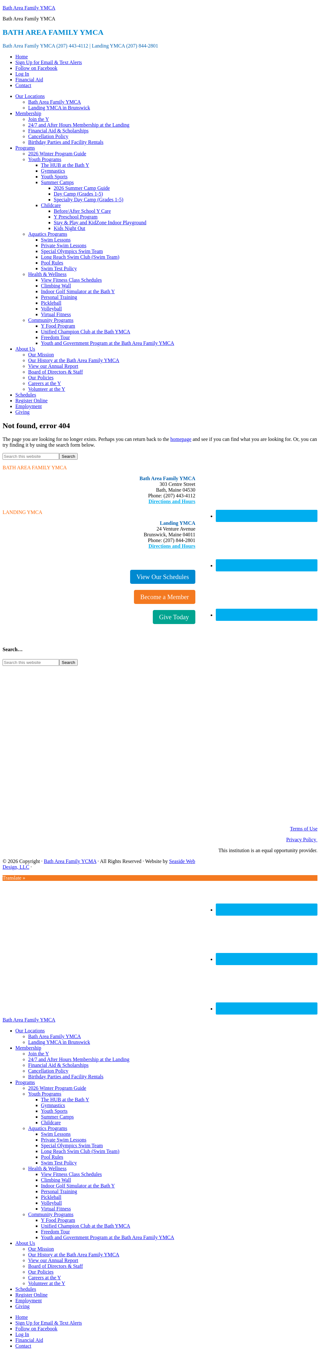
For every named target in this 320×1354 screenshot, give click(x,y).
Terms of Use (303, 828)
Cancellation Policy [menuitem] (48, 1071)
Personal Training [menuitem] (59, 1191)
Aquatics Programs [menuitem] (47, 1128)
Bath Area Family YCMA (70, 861)
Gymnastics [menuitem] (53, 1105)
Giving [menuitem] (22, 1306)
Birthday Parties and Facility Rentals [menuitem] (66, 1076)
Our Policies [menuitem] (41, 1272)
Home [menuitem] (21, 1317)
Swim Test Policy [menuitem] (59, 1162)
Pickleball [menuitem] (51, 1197)
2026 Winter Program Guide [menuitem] (57, 1088)
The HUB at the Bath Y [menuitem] (65, 1099)
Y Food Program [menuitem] (58, 1220)
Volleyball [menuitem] (51, 1203)
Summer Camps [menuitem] (57, 1117)
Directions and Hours (172, 501)
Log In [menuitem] (22, 1334)
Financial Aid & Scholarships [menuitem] (58, 1065)
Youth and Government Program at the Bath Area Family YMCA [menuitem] (107, 1237)
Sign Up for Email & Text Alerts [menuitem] (48, 1323)
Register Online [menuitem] (31, 1295)
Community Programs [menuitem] (51, 1214)
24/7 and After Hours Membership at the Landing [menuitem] (78, 1059)
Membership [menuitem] (28, 1048)
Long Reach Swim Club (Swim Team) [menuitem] (80, 1151)
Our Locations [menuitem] (30, 1030)
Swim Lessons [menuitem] (56, 1134)
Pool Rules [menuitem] (52, 1157)
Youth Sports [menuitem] (54, 1111)
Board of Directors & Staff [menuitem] (55, 1266)
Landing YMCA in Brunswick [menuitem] (59, 1042)
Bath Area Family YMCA (29, 8)
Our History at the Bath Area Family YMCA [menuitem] (73, 1254)
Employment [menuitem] (28, 1300)
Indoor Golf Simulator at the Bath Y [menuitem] (78, 1185)
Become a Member (164, 596)
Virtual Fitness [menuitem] (56, 1208)
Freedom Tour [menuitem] (55, 1231)
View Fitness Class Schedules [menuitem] (71, 1174)
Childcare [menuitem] (51, 1122)
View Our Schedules (163, 576)
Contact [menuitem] (23, 1346)
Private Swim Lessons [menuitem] (63, 1139)
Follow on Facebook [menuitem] (36, 1328)
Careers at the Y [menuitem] (44, 1277)
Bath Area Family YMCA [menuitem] (54, 1036)
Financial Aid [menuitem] (29, 1340)
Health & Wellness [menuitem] (47, 1168)
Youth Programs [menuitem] (44, 1094)
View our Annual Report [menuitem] (53, 1260)
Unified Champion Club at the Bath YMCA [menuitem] (85, 1226)
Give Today (174, 617)
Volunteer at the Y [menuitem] (46, 1283)
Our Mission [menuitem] (41, 1249)
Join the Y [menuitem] (38, 1053)
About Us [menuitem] (25, 1243)
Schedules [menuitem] (25, 1289)
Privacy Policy (301, 839)
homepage (180, 439)
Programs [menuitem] (25, 1082)
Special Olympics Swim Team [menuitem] (72, 1145)
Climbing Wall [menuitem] (56, 1180)
